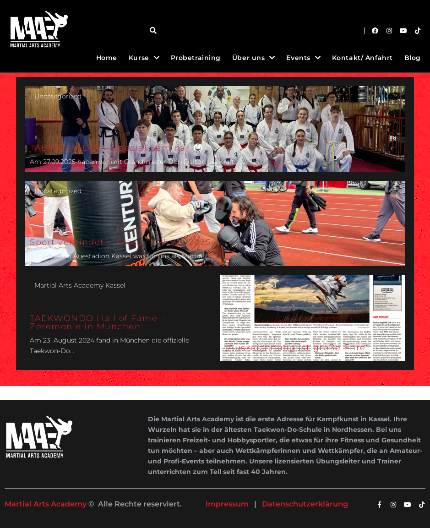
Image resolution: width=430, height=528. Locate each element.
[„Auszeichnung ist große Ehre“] (312, 318)
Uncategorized (58, 96)
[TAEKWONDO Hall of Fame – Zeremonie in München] (118, 318)
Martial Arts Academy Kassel (79, 285)
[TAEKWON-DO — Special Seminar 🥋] (215, 129)
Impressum (227, 504)
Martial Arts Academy (46, 504)
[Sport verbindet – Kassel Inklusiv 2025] (215, 224)
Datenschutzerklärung (305, 504)
